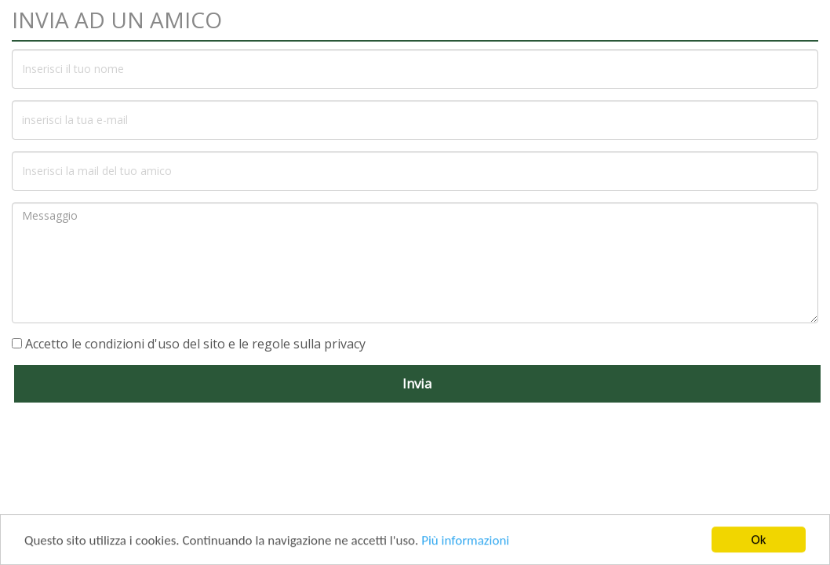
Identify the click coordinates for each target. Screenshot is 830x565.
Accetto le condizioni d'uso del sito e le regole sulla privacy (195, 343)
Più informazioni (465, 541)
